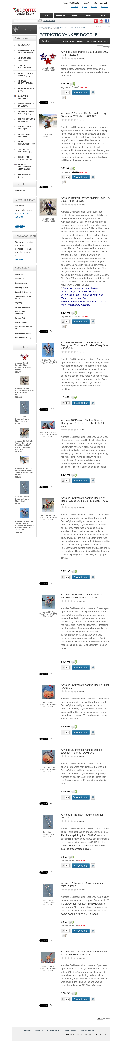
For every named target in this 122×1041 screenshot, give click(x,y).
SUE (46, 15)
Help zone (19, 274)
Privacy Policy (20, 318)
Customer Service (22, 283)
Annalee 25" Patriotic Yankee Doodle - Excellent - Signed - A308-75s (82, 751)
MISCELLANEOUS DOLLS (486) (23, 128)
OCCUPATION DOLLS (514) (21, 97)
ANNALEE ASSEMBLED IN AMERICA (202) (22, 167)
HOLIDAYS (49, 27)
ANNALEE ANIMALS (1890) (24, 90)
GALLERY (74, 15)
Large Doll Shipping (23, 292)
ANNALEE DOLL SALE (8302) (22, 59)
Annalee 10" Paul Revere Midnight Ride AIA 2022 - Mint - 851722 (24, 391)
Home (41, 27)
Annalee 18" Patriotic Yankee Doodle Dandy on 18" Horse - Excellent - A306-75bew (83, 423)
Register (94, 7)
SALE (103, 15)
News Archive (20, 226)
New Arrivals (20, 191)
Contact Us (19, 279)
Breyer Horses (21, 322)
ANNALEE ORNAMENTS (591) (23, 82)
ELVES (88, 15)
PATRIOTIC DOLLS (61, 27)
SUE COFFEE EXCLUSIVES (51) (23, 150)
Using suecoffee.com (23, 333)
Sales (100, 41)
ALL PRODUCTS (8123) (22, 176)
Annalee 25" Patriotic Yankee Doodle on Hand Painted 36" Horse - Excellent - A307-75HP (85, 501)
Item (73, 41)
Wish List (104, 7)
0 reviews (81, 59)
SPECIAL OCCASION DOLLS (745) (24, 120)
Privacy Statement (22, 307)
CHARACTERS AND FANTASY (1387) (24, 112)
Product (80, 41)
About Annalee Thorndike (21, 313)
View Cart (74, 7)
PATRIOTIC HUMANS (77, 27)
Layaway (18, 303)
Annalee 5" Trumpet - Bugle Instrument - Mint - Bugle (24, 499)
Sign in (84, 7)
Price (87, 41)
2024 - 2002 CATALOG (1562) (22, 67)
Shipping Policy (21, 288)
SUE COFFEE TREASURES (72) (23, 158)
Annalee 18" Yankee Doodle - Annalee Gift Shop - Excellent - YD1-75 (84, 953)
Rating (106, 41)
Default (93, 41)
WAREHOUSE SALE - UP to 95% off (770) (24, 52)
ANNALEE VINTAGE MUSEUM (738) (24, 74)
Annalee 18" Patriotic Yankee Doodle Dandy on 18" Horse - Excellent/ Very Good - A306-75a (85, 345)
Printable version (101, 27)
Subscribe (19, 228)
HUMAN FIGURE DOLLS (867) (22, 135)
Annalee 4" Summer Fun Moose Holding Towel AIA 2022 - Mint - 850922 (83, 115)
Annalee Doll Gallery (23, 338)
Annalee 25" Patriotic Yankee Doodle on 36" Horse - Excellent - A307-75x (83, 596)
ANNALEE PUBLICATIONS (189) (24, 143)
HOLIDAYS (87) (22, 45)
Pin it (52, 102)
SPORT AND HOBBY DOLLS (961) (24, 105)
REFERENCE (60, 15)
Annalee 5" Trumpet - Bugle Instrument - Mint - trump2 (24, 419)
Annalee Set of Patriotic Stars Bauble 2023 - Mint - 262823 (23, 366)
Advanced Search (49, 21)
